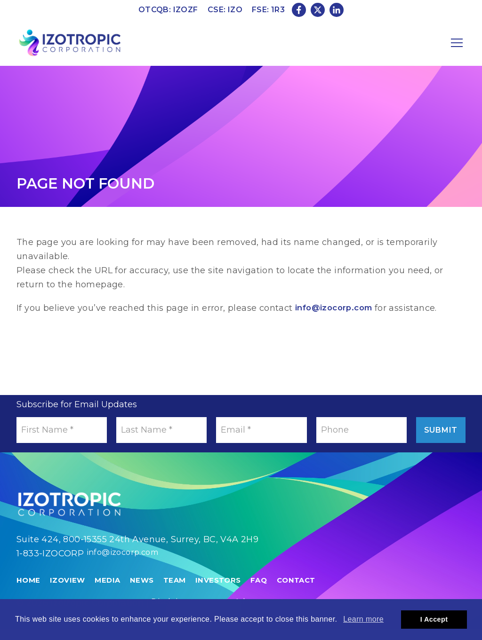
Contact (308, 590)
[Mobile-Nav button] (457, 43)
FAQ (269, 590)
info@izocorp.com (336, 308)
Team (181, 590)
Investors (227, 590)
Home (28, 590)
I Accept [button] (434, 619)
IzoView (69, 590)
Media (111, 590)
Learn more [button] (363, 619)
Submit (433, 430)
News (147, 590)
